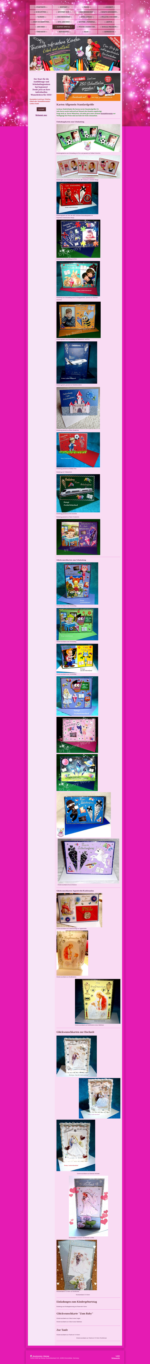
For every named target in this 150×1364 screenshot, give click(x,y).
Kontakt (41, 109)
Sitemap (46, 1356)
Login (118, 1356)
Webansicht (115, 1358)
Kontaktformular (107, 113)
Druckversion (36, 1356)
